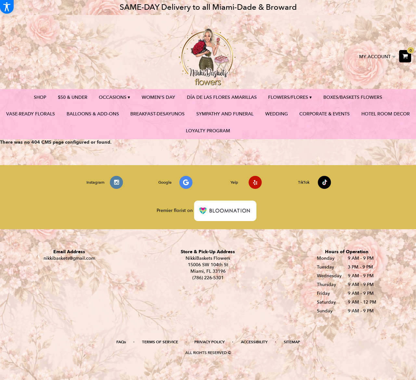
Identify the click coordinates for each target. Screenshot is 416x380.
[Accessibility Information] (7, 7)
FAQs (121, 342)
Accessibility (254, 342)
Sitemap (292, 342)
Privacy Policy (209, 342)
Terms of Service (160, 342)
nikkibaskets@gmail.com (69, 258)
